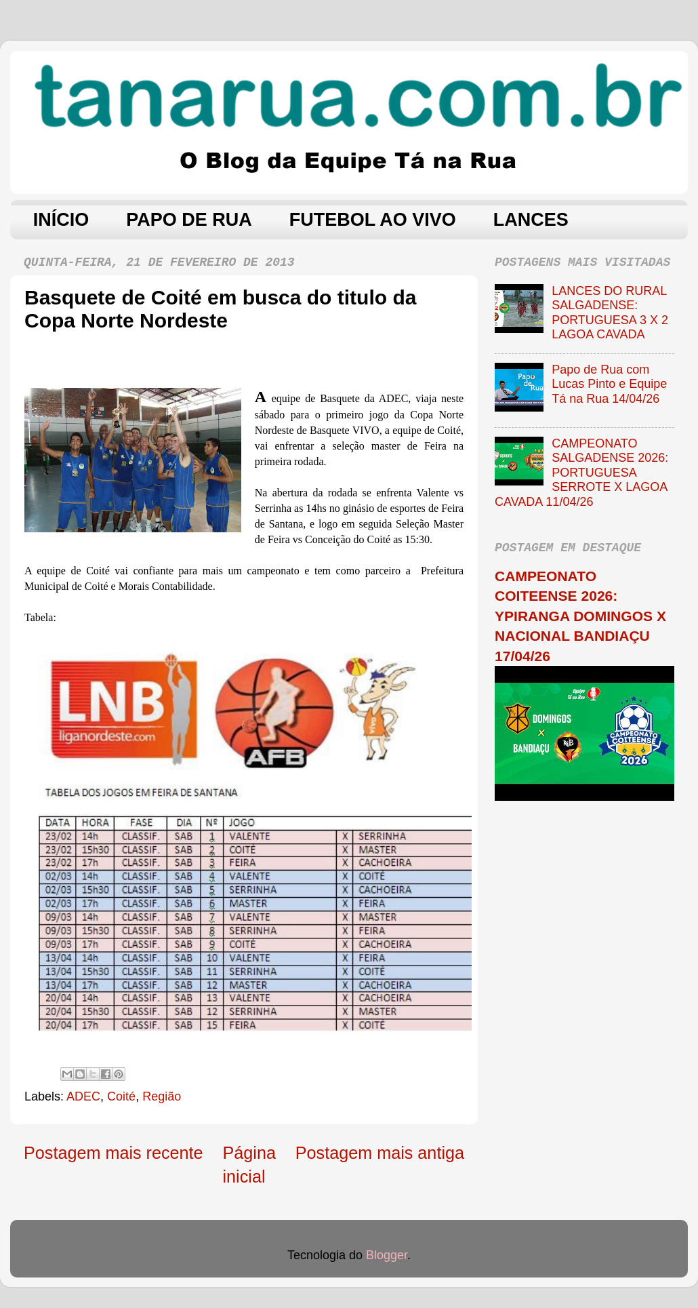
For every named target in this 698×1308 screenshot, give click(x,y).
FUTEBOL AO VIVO (372, 220)
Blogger (386, 1255)
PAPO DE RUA (189, 220)
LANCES (531, 220)
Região (161, 1096)
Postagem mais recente (113, 1152)
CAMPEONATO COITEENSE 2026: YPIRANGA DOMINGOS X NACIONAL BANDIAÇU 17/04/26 (580, 616)
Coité (121, 1096)
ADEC (83, 1096)
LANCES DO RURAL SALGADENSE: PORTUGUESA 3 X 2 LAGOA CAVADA (610, 313)
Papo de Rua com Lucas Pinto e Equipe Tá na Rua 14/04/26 (609, 384)
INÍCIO (61, 220)
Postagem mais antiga (379, 1152)
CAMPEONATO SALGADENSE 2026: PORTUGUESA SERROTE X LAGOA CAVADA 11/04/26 (581, 473)
